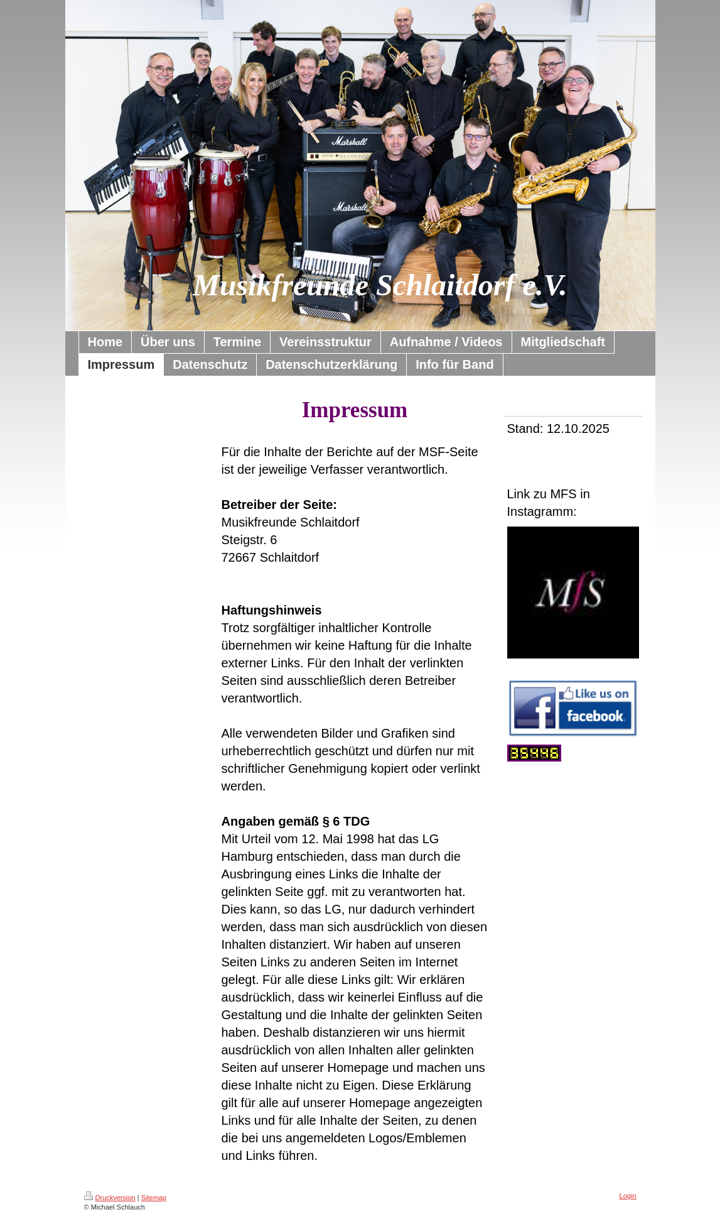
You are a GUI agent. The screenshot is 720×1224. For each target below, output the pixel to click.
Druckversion (110, 1197)
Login (628, 1195)
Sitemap (153, 1197)
